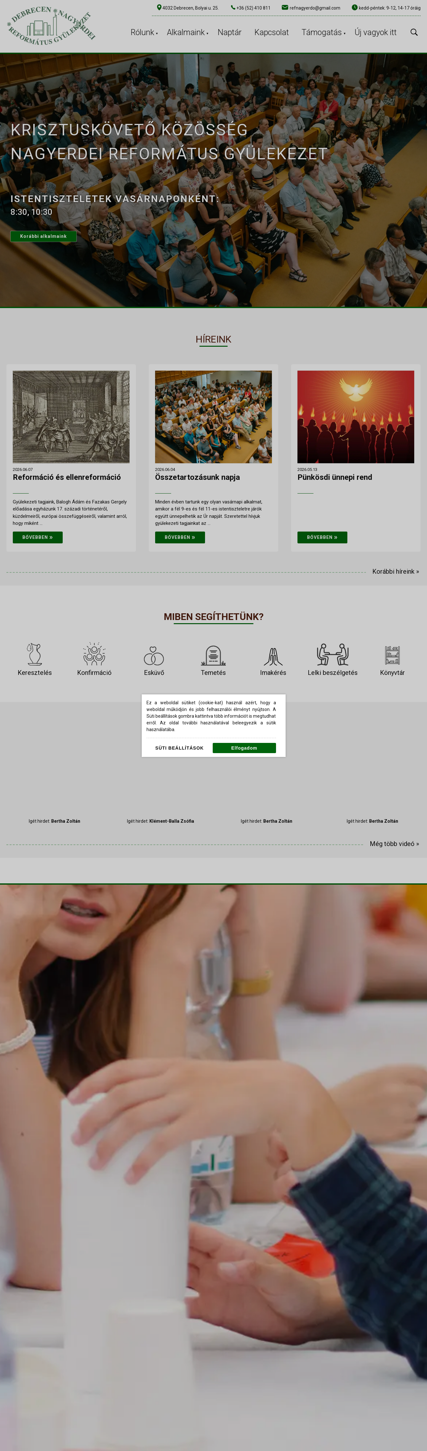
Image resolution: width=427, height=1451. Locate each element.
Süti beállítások (179, 748)
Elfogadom (244, 748)
